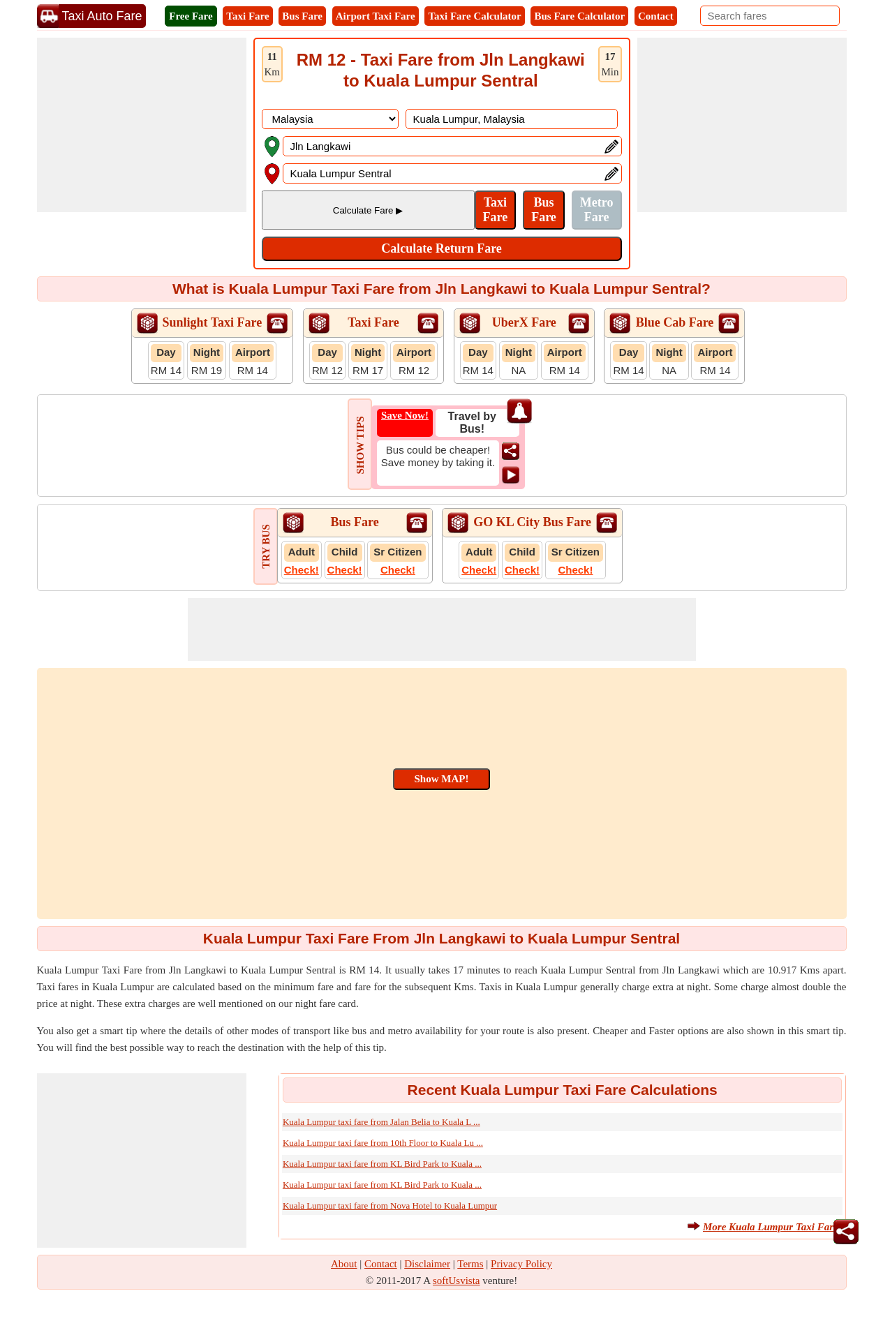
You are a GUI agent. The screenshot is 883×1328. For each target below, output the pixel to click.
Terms (470, 1263)
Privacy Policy (521, 1263)
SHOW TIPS (360, 445)
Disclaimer (427, 1263)
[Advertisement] (141, 125)
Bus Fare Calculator (579, 16)
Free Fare (190, 16)
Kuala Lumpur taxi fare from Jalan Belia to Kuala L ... (381, 1122)
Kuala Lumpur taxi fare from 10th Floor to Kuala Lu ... (383, 1142)
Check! (301, 570)
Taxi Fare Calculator (474, 16)
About (344, 1263)
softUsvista (456, 1280)
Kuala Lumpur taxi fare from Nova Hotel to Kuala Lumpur (390, 1205)
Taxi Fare (247, 16)
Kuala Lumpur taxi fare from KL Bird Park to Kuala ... (382, 1163)
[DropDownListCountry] (330, 119)
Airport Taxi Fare (375, 16)
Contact (656, 16)
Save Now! (405, 415)
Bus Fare (302, 16)
